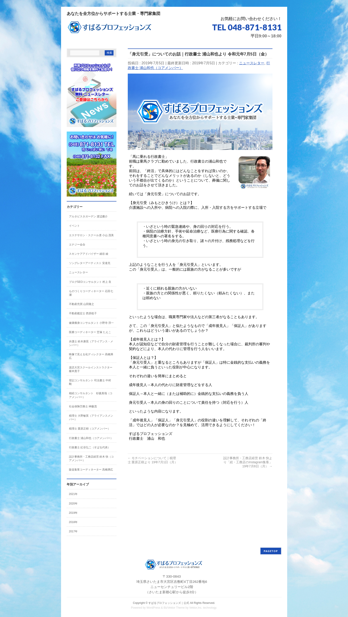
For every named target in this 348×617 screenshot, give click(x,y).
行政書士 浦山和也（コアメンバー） (91, 438)
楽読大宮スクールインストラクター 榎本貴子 (90, 369)
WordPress (153, 607)
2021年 (73, 494)
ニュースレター (251, 63)
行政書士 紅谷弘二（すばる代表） (89, 447)
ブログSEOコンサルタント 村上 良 (90, 281)
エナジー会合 (77, 244)
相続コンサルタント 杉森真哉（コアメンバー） (90, 395)
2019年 (73, 512)
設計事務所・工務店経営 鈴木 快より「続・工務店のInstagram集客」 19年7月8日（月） (247, 462)
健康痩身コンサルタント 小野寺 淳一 (91, 322)
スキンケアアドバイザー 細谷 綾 (89, 253)
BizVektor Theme (174, 607)
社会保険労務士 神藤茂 (83, 406)
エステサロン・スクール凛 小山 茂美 (91, 235)
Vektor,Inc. (195, 607)
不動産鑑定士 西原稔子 (83, 313)
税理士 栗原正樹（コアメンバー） (89, 428)
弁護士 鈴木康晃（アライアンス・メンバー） (91, 343)
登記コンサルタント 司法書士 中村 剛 (90, 382)
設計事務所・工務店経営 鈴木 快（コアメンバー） (91, 458)
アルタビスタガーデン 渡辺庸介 (88, 216)
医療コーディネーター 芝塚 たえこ (90, 332)
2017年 (73, 531)
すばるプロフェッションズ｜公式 (168, 603)
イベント (74, 225)
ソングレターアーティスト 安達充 (89, 263)
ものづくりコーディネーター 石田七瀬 (91, 293)
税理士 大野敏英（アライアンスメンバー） (91, 417)
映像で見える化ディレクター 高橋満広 (91, 356)
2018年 (73, 522)
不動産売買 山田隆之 (81, 304)
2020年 (73, 503)
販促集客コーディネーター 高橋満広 (91, 469)
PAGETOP (271, 551)
